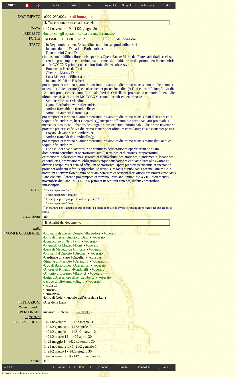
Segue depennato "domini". (61, 194)
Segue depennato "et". (57, 190)
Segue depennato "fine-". (59, 203)
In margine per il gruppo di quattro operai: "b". (72, 199)
